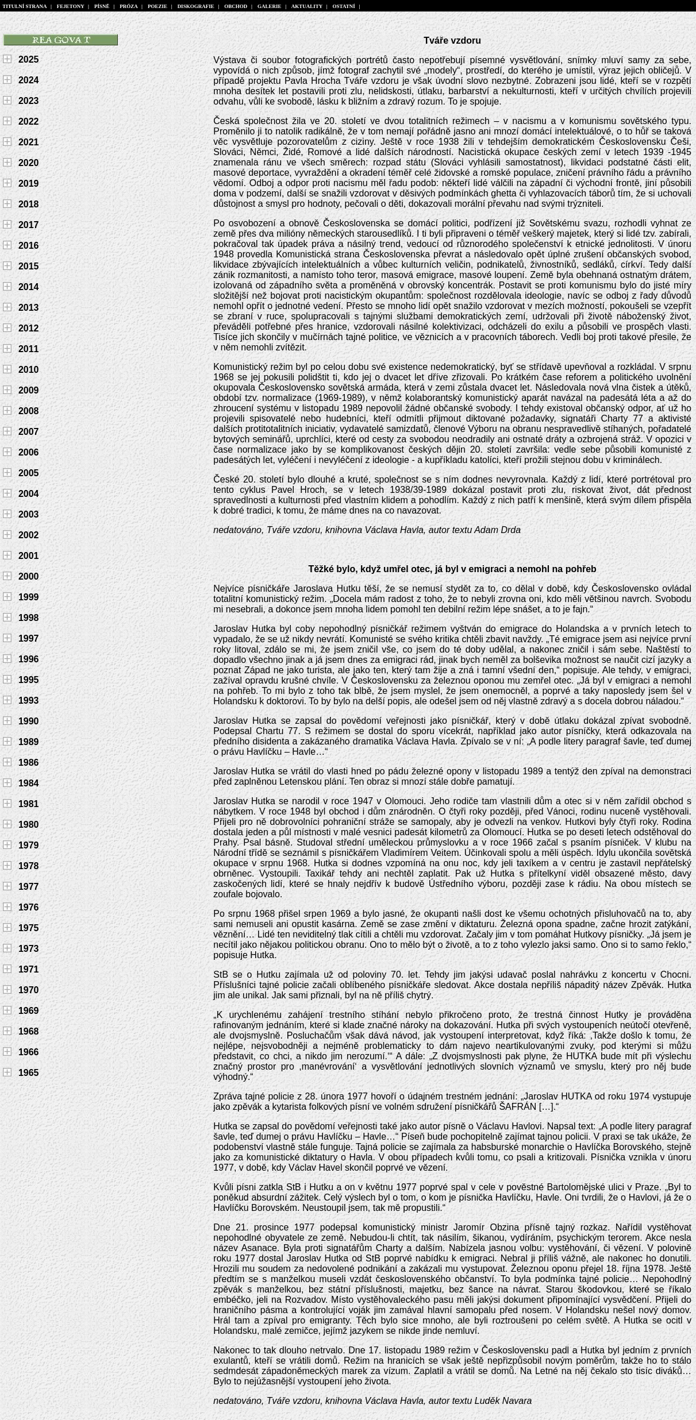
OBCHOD (236, 6)
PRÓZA (128, 6)
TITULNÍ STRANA (24, 6)
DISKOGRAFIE (196, 6)
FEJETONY (70, 6)
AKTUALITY (307, 6)
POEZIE (157, 6)
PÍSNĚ (102, 6)
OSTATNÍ (343, 6)
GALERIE (269, 6)
